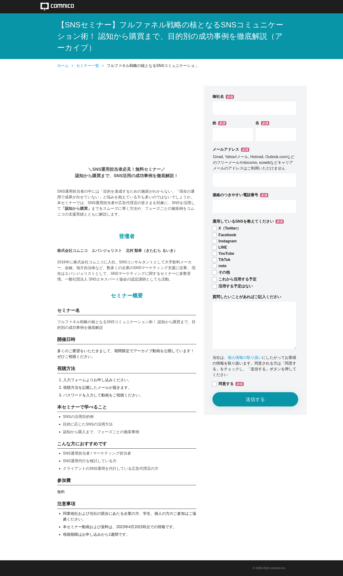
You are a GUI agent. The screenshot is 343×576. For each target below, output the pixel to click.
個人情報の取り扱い (245, 358)
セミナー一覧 (87, 66)
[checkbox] (254, 257)
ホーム (63, 66)
